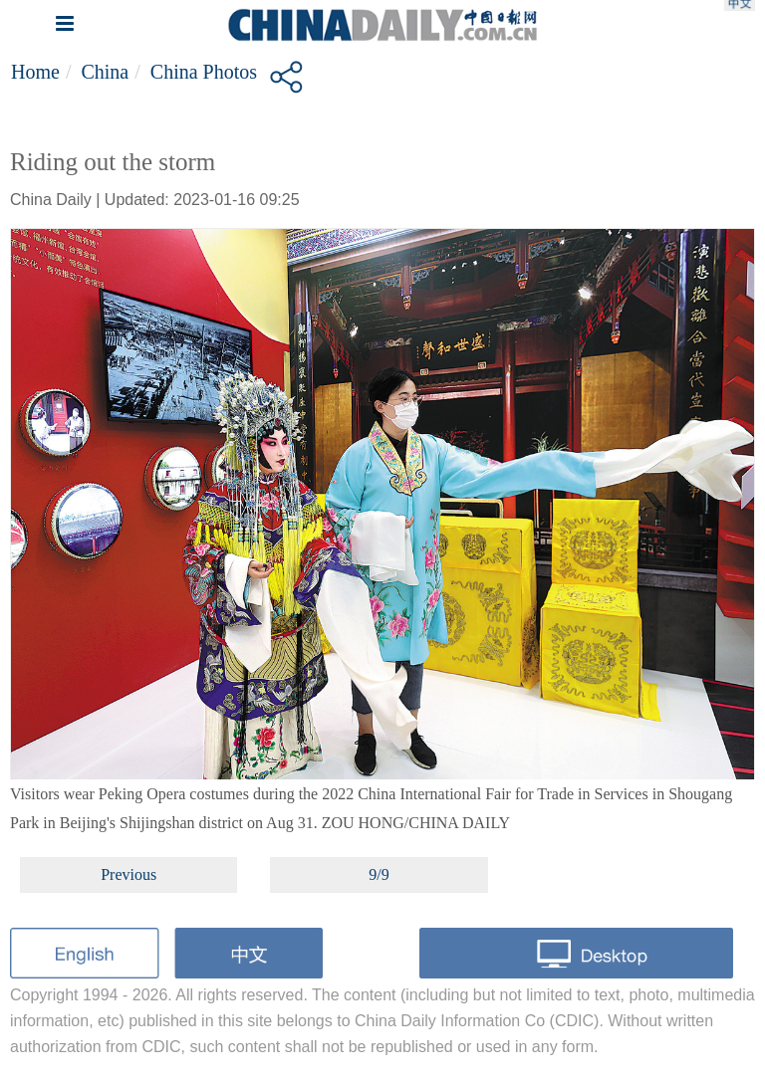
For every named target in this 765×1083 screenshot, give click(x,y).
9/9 (378, 874)
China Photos (203, 72)
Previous (128, 874)
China (104, 72)
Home (35, 72)
